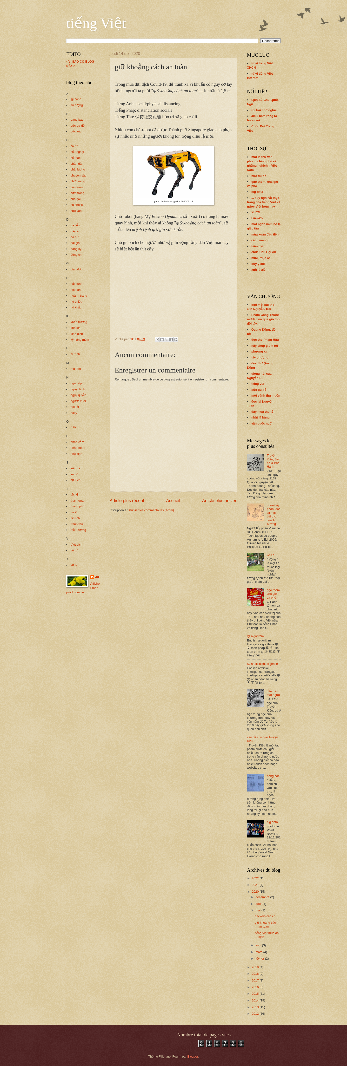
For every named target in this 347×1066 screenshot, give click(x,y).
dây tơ (75, 231)
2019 (256, 967)
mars (259, 952)
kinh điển (77, 334)
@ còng (76, 99)
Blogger (192, 1056)
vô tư (74, 550)
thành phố (77, 506)
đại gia (75, 243)
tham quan (78, 500)
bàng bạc (77, 119)
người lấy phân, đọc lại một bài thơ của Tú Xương (273, 515)
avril (258, 945)
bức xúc (76, 131)
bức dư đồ (78, 125)
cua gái (76, 199)
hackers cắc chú (266, 916)
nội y (74, 413)
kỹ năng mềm (80, 339)
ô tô (73, 427)
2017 (256, 980)
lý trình (75, 354)
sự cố (74, 474)
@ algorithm (255, 636)
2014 (256, 1000)
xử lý (74, 565)
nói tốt (75, 407)
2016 (256, 987)
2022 (256, 878)
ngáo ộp (76, 383)
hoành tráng (79, 295)
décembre (262, 897)
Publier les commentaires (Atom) (151, 510)
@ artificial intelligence (262, 664)
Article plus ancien (219, 500)
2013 (256, 1007)
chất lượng (78, 169)
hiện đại (76, 290)
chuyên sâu (79, 175)
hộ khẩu (76, 307)
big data (272, 822)
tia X (74, 512)
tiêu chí (76, 518)
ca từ (74, 146)
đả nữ (75, 237)
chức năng (78, 181)
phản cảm (77, 442)
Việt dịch (76, 544)
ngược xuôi (78, 401)
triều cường (78, 530)
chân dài (76, 163)
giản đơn (76, 269)
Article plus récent (127, 500)
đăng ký (76, 249)
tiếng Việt (96, 23)
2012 (256, 1013)
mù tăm (76, 369)
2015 (256, 993)
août (258, 904)
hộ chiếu (76, 301)
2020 (256, 891)
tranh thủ (77, 524)
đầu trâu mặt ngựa (273, 693)
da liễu (75, 225)
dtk (97, 577)
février (260, 958)
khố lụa (75, 328)
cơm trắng (77, 193)
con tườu (77, 187)
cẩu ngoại (77, 152)
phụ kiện (76, 454)
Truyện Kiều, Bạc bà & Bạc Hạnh (273, 461)
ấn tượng (77, 105)
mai (258, 910)
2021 (256, 885)
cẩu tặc (75, 158)
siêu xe (75, 468)
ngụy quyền (79, 395)
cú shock (77, 205)
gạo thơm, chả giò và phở (273, 593)
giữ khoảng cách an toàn (266, 924)
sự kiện (75, 480)
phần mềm (78, 448)
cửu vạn (76, 211)
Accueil (173, 500)
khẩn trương (79, 322)
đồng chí (76, 254)
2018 (256, 973)
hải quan (76, 284)
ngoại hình (78, 389)
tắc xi (74, 494)
